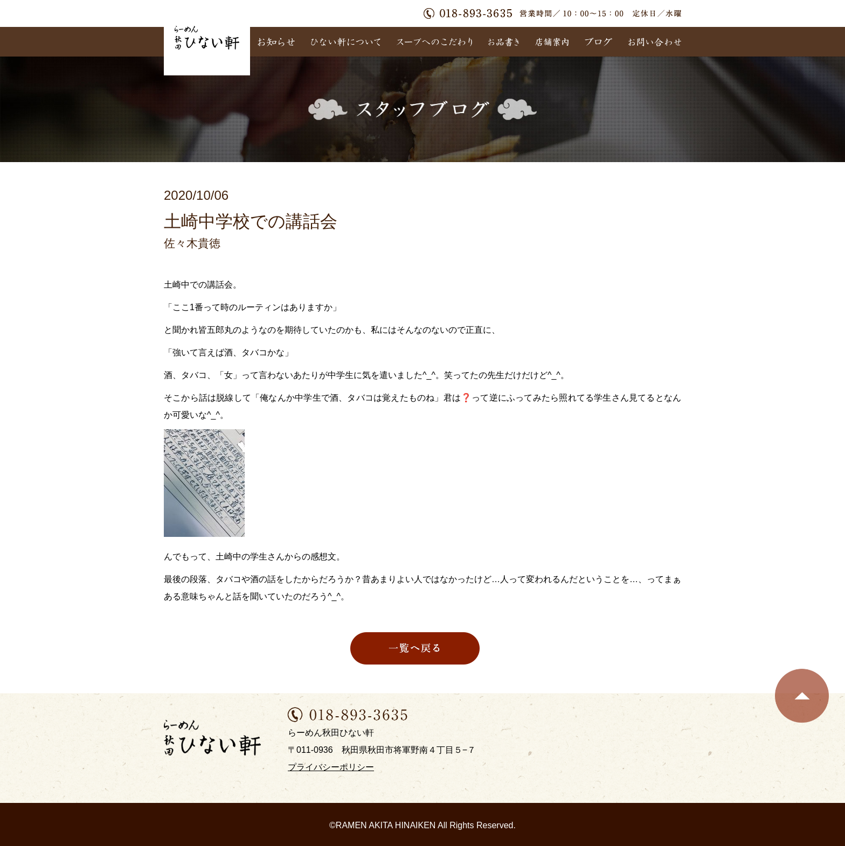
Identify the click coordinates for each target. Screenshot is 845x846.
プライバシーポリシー (331, 767)
